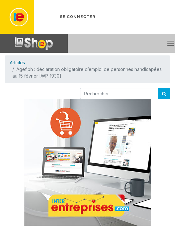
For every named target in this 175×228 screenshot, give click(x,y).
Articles (17, 62)
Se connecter (77, 17)
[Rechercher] (164, 93)
